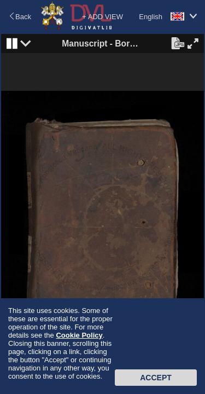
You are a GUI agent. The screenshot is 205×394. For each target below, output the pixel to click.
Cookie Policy (79, 335)
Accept (156, 377)
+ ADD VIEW (102, 17)
